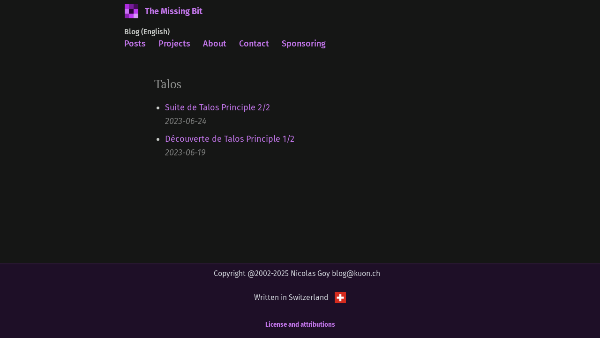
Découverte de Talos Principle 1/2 (229, 139)
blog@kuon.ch (356, 273)
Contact (254, 43)
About (214, 43)
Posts (135, 43)
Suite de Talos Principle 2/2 (217, 107)
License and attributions (300, 325)
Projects (174, 43)
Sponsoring (304, 43)
